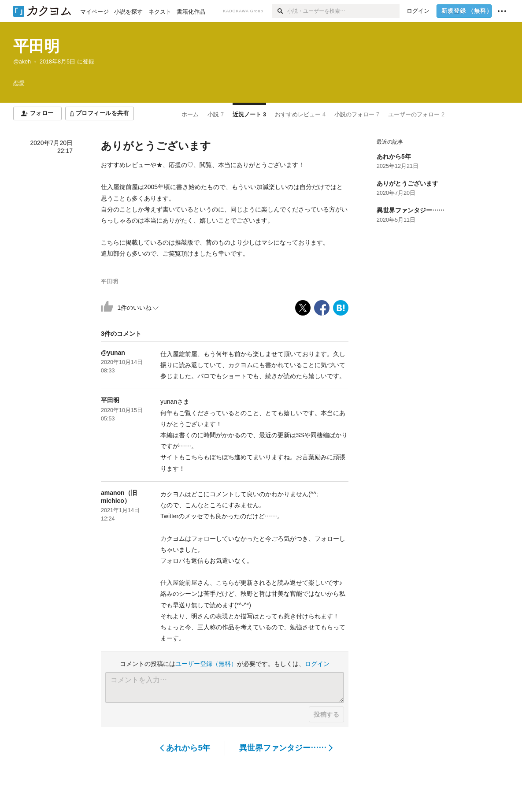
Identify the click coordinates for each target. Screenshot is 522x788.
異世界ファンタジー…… (286, 747)
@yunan (113, 352)
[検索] (279, 11)
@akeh (22, 62)
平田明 (36, 46)
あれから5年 (185, 747)
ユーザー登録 (206, 663)
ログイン (317, 663)
